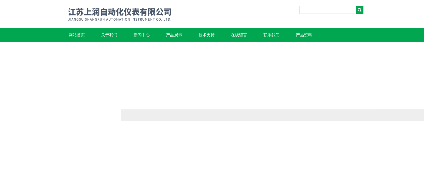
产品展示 (174, 35)
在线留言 (239, 35)
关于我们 (109, 35)
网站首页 (77, 35)
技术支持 (206, 35)
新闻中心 (142, 35)
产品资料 (304, 35)
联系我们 (271, 35)
